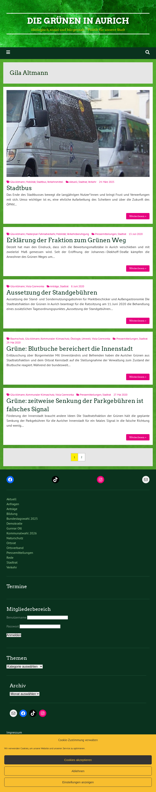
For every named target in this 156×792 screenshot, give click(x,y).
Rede (9, 557)
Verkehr (92, 182)
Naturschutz (14, 538)
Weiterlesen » (137, 216)
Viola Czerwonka (35, 286)
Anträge (54, 286)
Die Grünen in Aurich (78, 21)
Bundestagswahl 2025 (22, 519)
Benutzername (16, 617)
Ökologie (75, 338)
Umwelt (86, 338)
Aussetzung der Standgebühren (51, 292)
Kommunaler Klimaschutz (55, 338)
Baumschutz (17, 338)
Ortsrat (11, 543)
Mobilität (31, 182)
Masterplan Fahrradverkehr (40, 234)
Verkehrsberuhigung (78, 234)
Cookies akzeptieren (78, 760)
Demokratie (14, 523)
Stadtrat (82, 182)
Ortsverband (15, 548)
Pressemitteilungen (106, 234)
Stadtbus (41, 182)
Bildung (11, 514)
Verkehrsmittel (55, 182)
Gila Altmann (17, 182)
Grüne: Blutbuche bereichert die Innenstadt (69, 348)
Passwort (12, 626)
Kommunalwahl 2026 (21, 533)
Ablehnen (78, 771)
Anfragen (12, 504)
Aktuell (73, 182)
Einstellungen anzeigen (78, 782)
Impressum (14, 732)
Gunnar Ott (14, 528)
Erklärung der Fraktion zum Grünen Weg (66, 240)
